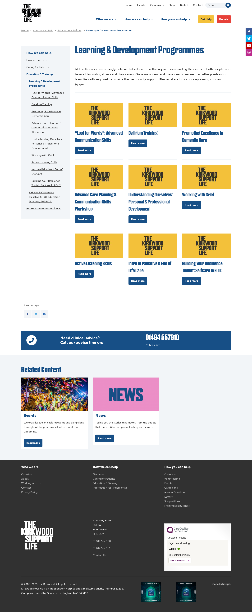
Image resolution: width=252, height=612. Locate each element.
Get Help (206, 19)
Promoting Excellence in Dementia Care (46, 113)
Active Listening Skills (44, 162)
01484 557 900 (102, 541)
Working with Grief (43, 155)
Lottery (168, 496)
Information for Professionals (43, 208)
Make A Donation (174, 492)
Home (25, 30)
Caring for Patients (37, 67)
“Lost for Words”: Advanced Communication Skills (48, 95)
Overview (26, 474)
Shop (172, 5)
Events (141, 5)
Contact (198, 5)
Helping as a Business (177, 505)
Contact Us (99, 555)
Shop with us (172, 501)
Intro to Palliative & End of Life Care (47, 171)
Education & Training (70, 30)
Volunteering (172, 478)
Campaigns (157, 5)
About (25, 478)
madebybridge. (221, 584)
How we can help (137, 19)
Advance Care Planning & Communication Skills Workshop (47, 128)
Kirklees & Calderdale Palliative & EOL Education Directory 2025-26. (44, 197)
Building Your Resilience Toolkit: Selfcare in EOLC (46, 183)
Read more (84, 150)
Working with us (31, 483)
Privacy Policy (29, 492)
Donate (223, 19)
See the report (178, 560)
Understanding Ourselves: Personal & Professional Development (47, 144)
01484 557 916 (101, 548)
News (128, 5)
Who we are (104, 19)
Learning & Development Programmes (44, 83)
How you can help (174, 19)
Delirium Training (42, 104)
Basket (184, 5)
